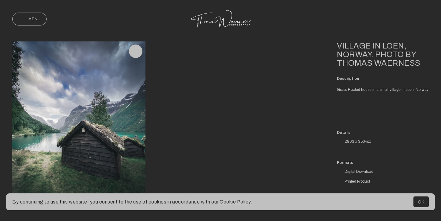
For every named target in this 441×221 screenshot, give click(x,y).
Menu (29, 19)
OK (421, 201)
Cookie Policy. (236, 201)
